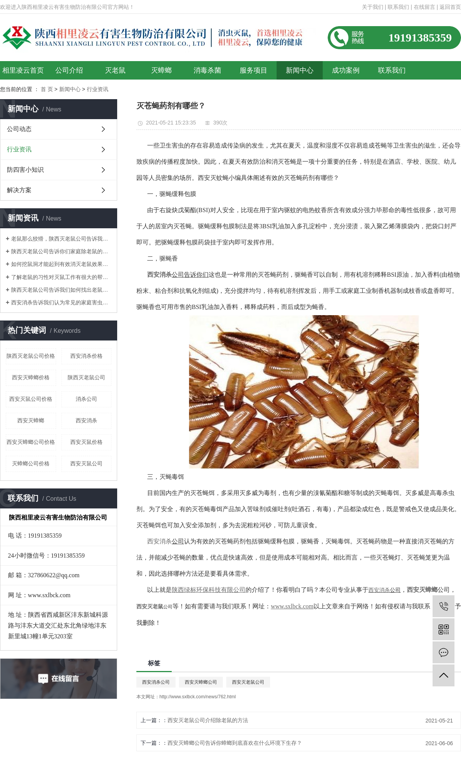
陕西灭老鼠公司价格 (31, 356)
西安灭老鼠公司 (248, 682)
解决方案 (19, 190)
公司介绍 (69, 70)
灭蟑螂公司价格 (31, 463)
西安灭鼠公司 (86, 463)
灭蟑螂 (161, 70)
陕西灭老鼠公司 (86, 377)
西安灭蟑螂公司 (201, 682)
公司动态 (19, 129)
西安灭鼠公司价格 (30, 399)
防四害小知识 (25, 169)
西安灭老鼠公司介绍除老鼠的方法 (207, 720)
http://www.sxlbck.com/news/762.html (197, 696)
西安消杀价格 (86, 356)
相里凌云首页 (23, 70)
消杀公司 (86, 399)
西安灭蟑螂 (30, 420)
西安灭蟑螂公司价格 (31, 442)
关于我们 (372, 7)
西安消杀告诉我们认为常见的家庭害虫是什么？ (61, 302)
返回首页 (450, 7)
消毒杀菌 (207, 70)
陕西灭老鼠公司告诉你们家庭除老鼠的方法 (61, 251)
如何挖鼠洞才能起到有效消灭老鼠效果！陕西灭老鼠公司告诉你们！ (61, 264)
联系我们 (398, 7)
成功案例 (346, 70)
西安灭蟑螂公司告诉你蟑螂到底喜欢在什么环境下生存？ (234, 743)
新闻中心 (299, 70)
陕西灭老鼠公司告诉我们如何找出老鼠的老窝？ (61, 290)
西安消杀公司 (156, 682)
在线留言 (424, 7)
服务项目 (253, 70)
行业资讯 (19, 149)
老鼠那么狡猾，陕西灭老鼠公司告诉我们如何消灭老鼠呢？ (61, 239)
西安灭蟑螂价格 (31, 377)
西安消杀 (86, 420)
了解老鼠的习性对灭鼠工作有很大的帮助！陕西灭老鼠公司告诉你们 (61, 277)
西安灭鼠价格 (86, 442)
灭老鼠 (115, 70)
